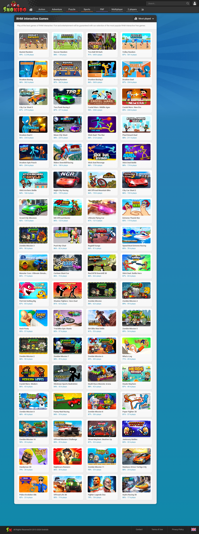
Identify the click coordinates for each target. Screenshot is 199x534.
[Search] (187, 3)
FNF (102, 9)
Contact (139, 530)
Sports (87, 9)
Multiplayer (117, 9)
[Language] (193, 530)
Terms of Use (157, 530)
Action (41, 9)
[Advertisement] (85, 516)
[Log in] (195, 3)
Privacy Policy (178, 530)
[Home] (31, 9)
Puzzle (71, 9)
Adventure (57, 9)
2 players (132, 9)
